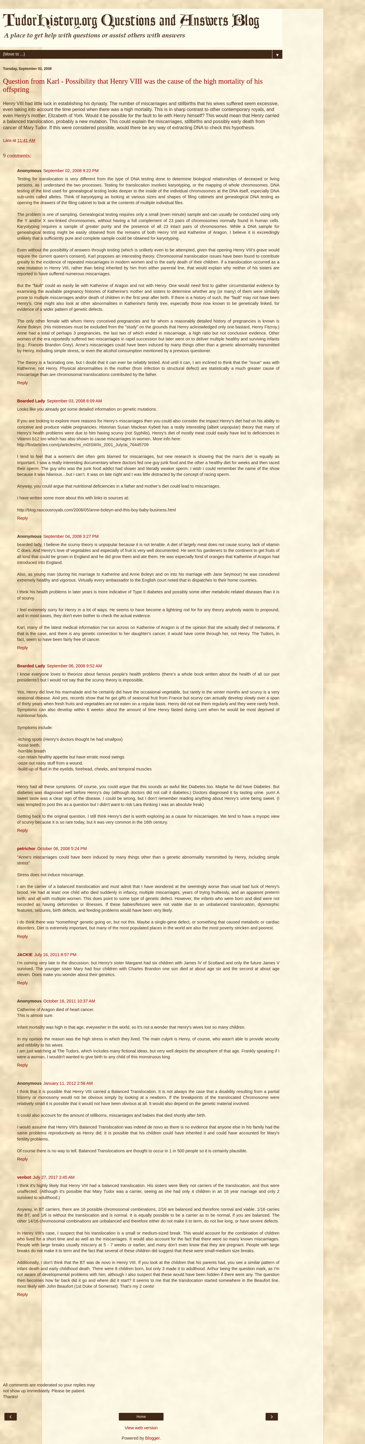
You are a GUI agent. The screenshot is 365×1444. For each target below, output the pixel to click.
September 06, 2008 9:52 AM (74, 666)
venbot (24, 1177)
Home (141, 1417)
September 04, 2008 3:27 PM (71, 536)
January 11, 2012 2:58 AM (68, 1083)
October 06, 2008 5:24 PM (62, 848)
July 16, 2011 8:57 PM (55, 954)
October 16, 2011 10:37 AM (69, 1001)
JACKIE (25, 954)
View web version (141, 1427)
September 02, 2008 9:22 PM (71, 170)
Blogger (152, 1438)
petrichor (26, 848)
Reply (22, 382)
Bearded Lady (31, 401)
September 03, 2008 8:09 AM (74, 401)
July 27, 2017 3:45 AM (53, 1177)
